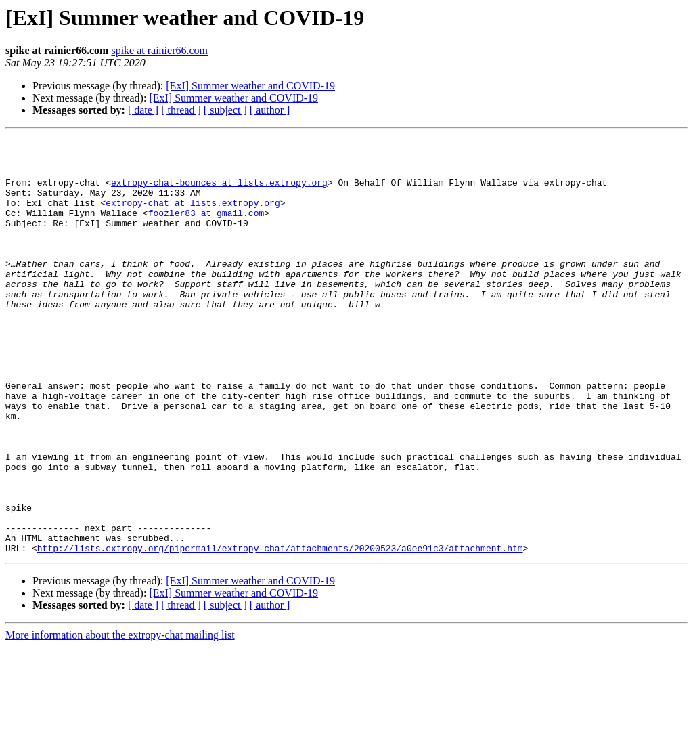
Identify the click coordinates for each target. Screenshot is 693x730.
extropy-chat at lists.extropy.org (193, 217)
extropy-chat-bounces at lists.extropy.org (219, 192)
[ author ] (270, 110)
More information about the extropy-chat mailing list (120, 718)
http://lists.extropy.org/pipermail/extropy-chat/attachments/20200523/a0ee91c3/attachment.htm (280, 631)
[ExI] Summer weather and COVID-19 (250, 85)
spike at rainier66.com (159, 50)
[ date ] (143, 110)
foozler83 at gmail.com (206, 229)
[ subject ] (225, 110)
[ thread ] (181, 110)
